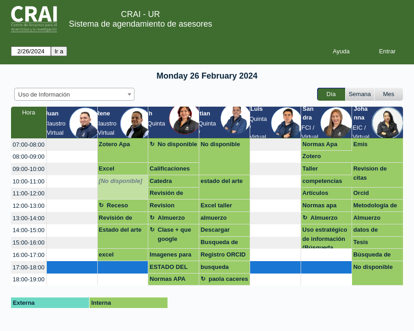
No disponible (177, 144)
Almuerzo (171, 217)
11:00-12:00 (29, 193)
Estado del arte (120, 229)
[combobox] (74, 94)
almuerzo (214, 217)
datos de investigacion (372, 231)
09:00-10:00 (29, 169)
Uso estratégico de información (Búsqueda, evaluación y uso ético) (324, 237)
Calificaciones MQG (170, 170)
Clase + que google (174, 234)
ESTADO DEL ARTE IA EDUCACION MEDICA (169, 268)
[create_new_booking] (72, 144)
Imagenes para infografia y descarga (170, 256)
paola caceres (228, 278)
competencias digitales (322, 182)
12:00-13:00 (29, 205)
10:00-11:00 (29, 181)
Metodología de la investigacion (375, 207)
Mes (389, 94)
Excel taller (216, 205)
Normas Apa (319, 144)
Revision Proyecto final (169, 207)
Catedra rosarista (162, 182)
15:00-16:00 (29, 242)
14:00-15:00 (29, 230)
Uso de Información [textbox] (44, 94)
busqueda (215, 266)
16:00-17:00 (29, 254)
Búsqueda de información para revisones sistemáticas (377, 256)
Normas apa (319, 205)
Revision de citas (370, 173)
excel (106, 254)
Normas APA (167, 278)
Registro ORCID (223, 254)
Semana (360, 94)
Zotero (311, 156)
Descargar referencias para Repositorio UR (223, 231)
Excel (106, 168)
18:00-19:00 (29, 279)
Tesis (360, 242)
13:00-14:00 (29, 218)
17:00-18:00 (29, 267)
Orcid (361, 192)
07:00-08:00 (29, 144)
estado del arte (222, 180)
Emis (360, 144)
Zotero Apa (114, 144)
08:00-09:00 (29, 156)
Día (331, 94)
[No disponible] (120, 180)
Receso (117, 205)
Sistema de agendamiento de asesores (140, 24)
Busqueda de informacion (219, 244)
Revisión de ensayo (166, 194)
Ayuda (341, 51)
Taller (310, 168)
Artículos (315, 192)
